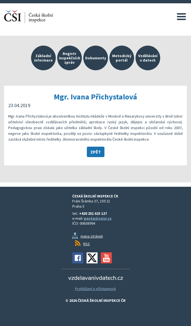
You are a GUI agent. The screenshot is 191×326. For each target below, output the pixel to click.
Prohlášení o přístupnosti (95, 288)
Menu (181, 16)
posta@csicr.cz (98, 218)
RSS (86, 243)
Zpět (95, 152)
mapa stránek (92, 236)
